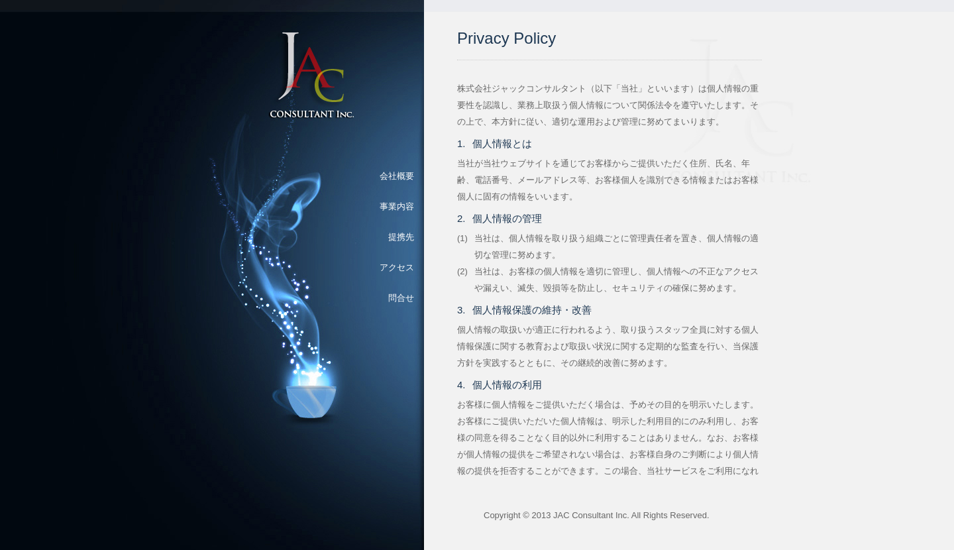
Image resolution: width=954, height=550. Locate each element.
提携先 (401, 237)
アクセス (397, 267)
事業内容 (397, 206)
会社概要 (397, 176)
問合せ (401, 298)
